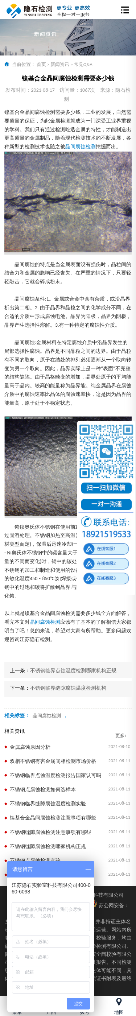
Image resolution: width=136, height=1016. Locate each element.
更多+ (121, 735)
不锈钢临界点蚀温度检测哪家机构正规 (73, 671)
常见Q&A (83, 64)
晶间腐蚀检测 (80, 147)
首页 (41, 64)
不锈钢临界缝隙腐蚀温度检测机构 (68, 688)
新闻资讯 (59, 64)
